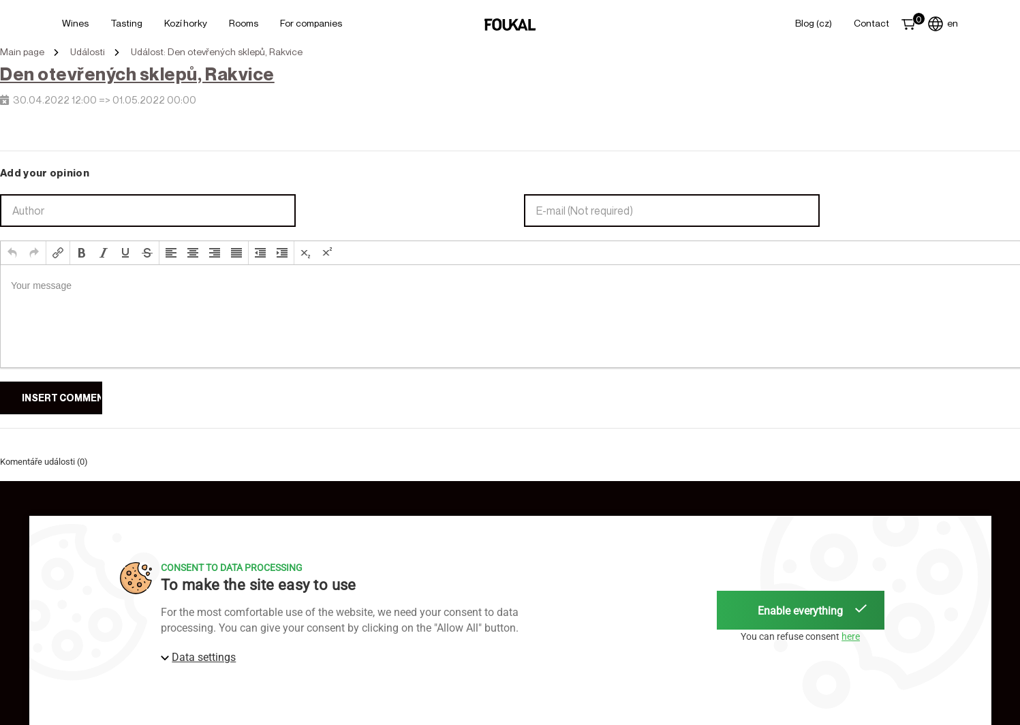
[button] (12, 253)
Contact (871, 23)
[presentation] (12, 252)
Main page (22, 52)
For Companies (311, 23)
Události (87, 52)
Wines (75, 23)
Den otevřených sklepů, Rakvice (137, 73)
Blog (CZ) (813, 23)
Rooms (243, 23)
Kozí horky (185, 23)
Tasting (126, 23)
